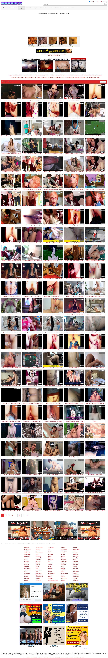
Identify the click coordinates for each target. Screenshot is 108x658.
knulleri (38, 563)
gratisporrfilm (64, 573)
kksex (62, 571)
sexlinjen (26, 566)
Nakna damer (84, 77)
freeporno (26, 578)
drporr (62, 575)
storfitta (50, 575)
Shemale (103, 1)
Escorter (38, 77)
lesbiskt (63, 554)
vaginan (63, 547)
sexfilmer (38, 561)
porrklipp (50, 564)
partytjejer (50, 554)
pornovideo (76, 576)
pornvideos (76, 571)
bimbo (37, 566)
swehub (63, 556)
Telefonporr (51, 75)
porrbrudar (75, 556)
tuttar (74, 551)
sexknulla (38, 559)
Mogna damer (90, 77)
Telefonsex (26, 75)
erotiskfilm (63, 563)
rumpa (37, 551)
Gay (98, 1)
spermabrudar (39, 575)
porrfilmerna (27, 568)
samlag (38, 578)
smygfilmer (75, 561)
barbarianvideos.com (32, 657)
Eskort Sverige (66, 75)
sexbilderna (76, 563)
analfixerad (27, 552)
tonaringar (75, 554)
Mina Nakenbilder (59, 75)
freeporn (26, 580)
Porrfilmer (69, 77)
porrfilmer (63, 564)
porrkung (38, 580)
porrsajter (38, 556)
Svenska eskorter (74, 75)
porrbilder (75, 568)
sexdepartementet (53, 580)
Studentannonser (32, 77)
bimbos (38, 564)
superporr (26, 561)
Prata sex (35, 75)
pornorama (64, 578)
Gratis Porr (52, 77)
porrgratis (26, 547)
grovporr (50, 568)
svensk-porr (27, 570)
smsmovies (64, 549)
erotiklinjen (75, 580)
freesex (26, 575)
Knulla (73, 77)
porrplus (63, 576)
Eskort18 (94, 75)
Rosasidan (85, 75)
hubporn (50, 571)
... (15, 515)
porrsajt (75, 566)
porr (74, 570)
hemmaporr (27, 573)
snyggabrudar (39, 576)
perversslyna (39, 558)
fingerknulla (64, 561)
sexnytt (26, 563)
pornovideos (76, 575)
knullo (25, 571)
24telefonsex (76, 549)
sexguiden (26, 551)
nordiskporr (64, 551)
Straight (92, 1)
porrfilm (38, 549)
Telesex (30, 75)
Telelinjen (15, 75)
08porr (49, 576)
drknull (49, 556)
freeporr (26, 576)
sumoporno (39, 573)
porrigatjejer (27, 554)
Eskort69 (19, 77)
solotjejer (75, 578)
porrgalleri (75, 558)
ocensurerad (39, 552)
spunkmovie (27, 549)
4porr (49, 558)
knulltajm (63, 570)
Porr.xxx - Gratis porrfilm (54, 55)
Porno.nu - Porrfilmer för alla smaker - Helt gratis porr (54, 54)
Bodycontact (99, 75)
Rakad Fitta (58, 77)
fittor (49, 552)
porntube (75, 573)
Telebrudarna (20, 75)
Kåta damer (97, 77)
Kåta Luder (14, 77)
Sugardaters (77, 77)
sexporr (50, 563)
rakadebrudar (39, 547)
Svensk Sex (63, 77)
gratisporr (50, 559)
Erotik (48, 77)
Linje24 (10, 75)
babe (37, 568)
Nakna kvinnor (24, 77)
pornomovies (51, 573)
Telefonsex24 (46, 75)
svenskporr (39, 570)
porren (49, 566)
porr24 (62, 566)
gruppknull (27, 556)
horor (49, 551)
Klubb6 (90, 75)
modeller (26, 564)
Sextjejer (81, 75)
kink (37, 571)
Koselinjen (40, 75)
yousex (26, 558)
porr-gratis (63, 559)
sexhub (63, 580)
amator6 (75, 547)
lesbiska (63, 568)
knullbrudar (51, 547)
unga (37, 554)
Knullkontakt (43, 77)
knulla (25, 559)
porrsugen (75, 552)
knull (49, 549)
